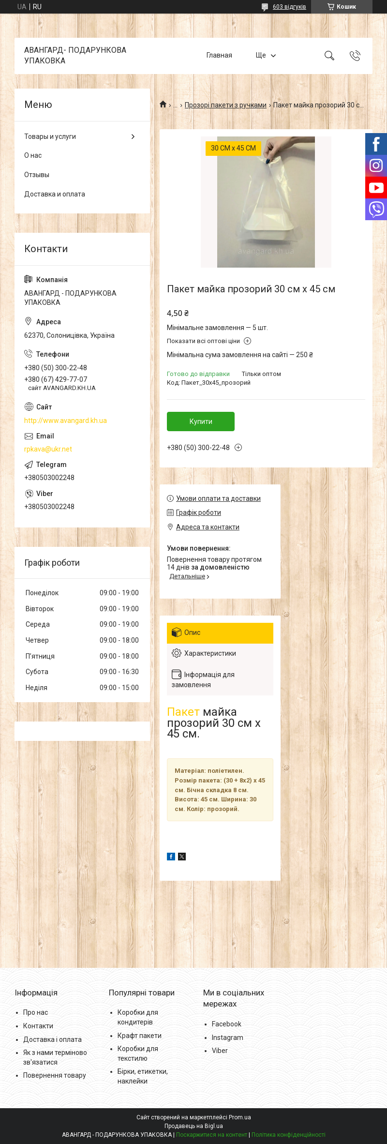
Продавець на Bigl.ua (193, 1126)
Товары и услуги (50, 136)
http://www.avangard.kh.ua (65, 420)
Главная (219, 56)
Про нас (35, 1012)
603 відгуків (289, 6)
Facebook (226, 1024)
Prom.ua (240, 1117)
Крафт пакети (140, 1035)
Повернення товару (54, 1075)
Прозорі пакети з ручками (226, 105)
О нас (33, 155)
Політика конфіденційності (289, 1134)
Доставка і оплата (52, 1039)
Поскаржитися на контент (211, 1134)
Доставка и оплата (54, 194)
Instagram (227, 1037)
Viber (220, 1050)
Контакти (38, 1026)
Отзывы (36, 175)
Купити (201, 421)
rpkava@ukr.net (48, 449)
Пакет (183, 712)
